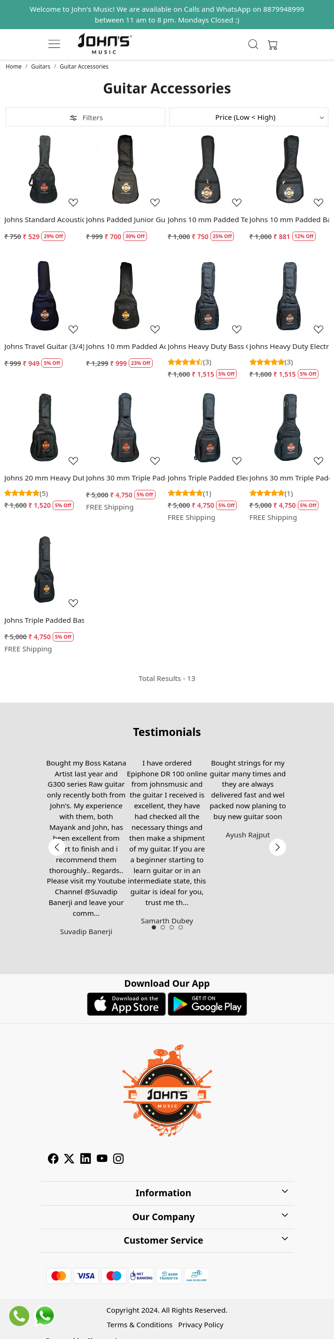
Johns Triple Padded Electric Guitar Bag (208, 477)
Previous (56, 847)
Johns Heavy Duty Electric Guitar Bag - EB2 (289, 346)
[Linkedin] (85, 1159)
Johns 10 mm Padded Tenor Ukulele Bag (208, 219)
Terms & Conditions (139, 1324)
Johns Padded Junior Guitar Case (126, 219)
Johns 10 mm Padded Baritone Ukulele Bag (289, 219)
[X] (69, 1159)
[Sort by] (249, 117)
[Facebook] (53, 1159)
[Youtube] (102, 1159)
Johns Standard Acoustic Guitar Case (44, 219)
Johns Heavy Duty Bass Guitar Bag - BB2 (208, 346)
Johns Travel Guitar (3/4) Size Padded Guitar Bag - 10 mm (44, 346)
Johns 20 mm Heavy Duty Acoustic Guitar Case (44, 477)
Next (277, 847)
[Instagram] (118, 1159)
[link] (253, 44)
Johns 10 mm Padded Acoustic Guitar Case (126, 346)
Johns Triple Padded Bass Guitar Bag (44, 620)
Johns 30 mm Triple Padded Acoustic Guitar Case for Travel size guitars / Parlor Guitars (289, 477)
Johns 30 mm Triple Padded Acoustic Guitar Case (126, 477)
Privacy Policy (200, 1324)
